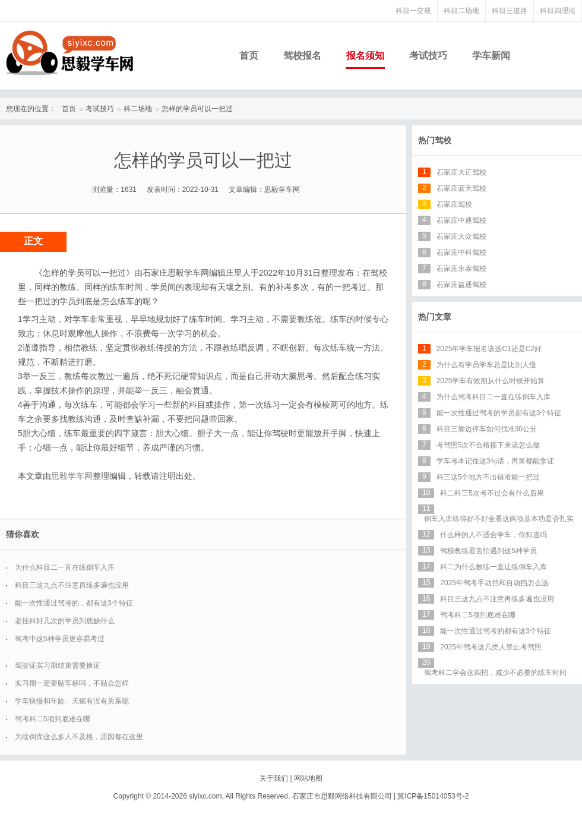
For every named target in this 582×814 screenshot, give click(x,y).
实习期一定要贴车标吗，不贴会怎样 (72, 683)
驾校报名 (302, 56)
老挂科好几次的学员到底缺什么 (65, 621)
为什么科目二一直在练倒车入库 (65, 567)
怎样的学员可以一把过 (197, 109)
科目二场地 (461, 11)
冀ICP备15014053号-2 (433, 796)
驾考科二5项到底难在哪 (52, 719)
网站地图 (308, 778)
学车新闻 (491, 56)
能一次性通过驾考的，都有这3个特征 (74, 603)
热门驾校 (434, 140)
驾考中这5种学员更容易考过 (60, 639)
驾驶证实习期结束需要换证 (57, 665)
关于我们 (274, 778)
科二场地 (138, 109)
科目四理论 (557, 11)
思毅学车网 (72, 476)
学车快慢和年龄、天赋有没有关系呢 (72, 701)
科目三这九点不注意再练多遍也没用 (72, 585)
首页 (248, 56)
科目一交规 (413, 11)
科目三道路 (509, 11)
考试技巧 (428, 56)
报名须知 (365, 56)
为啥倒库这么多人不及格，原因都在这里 (79, 737)
